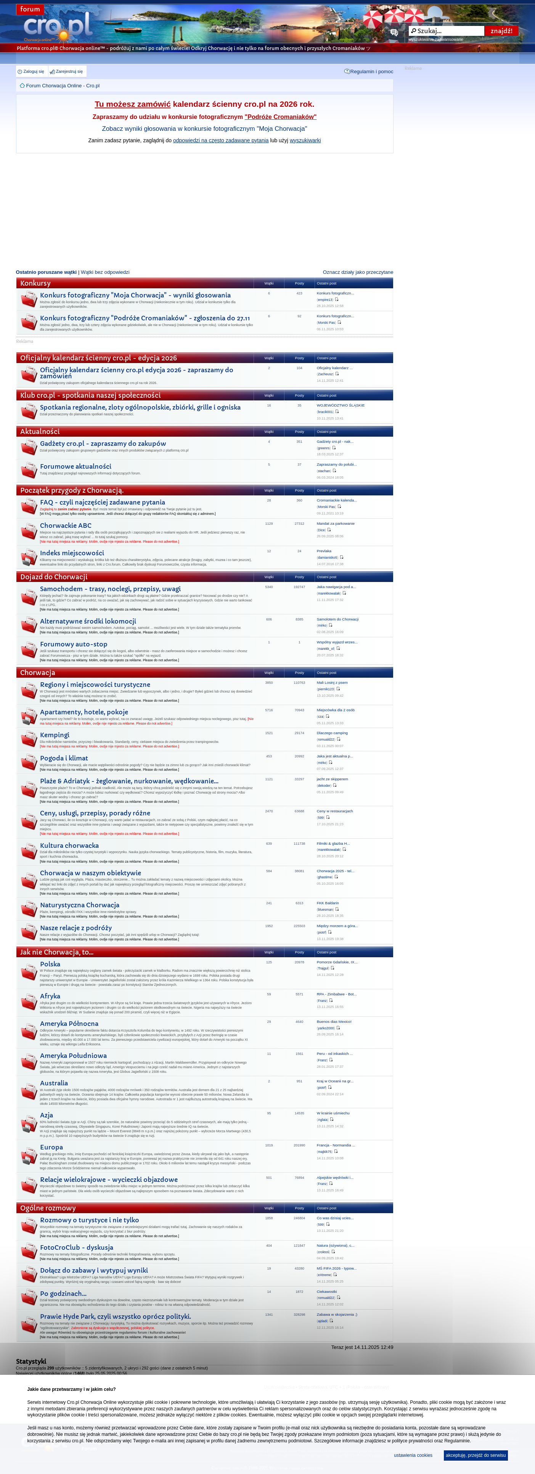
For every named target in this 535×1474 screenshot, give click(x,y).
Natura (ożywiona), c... (336, 1245)
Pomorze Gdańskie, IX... (337, 962)
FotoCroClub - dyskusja (76, 1247)
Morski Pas (326, 323)
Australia (54, 1083)
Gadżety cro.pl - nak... (335, 441)
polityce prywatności (412, 1440)
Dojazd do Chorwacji (54, 577)
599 (321, 818)
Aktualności (40, 432)
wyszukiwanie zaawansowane (436, 39)
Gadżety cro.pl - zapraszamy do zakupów (103, 443)
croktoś (323, 1252)
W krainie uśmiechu (333, 1113)
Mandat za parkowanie (336, 523)
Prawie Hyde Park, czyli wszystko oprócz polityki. (115, 1316)
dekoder (324, 786)
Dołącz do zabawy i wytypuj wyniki (94, 1270)
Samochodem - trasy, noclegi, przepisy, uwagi (110, 589)
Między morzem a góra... (337, 926)
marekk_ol (326, 649)
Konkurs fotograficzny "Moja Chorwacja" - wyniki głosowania (135, 295)
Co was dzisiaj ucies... (335, 1218)
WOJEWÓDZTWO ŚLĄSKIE (341, 405)
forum (30, 9)
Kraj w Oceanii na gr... (335, 1081)
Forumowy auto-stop (74, 644)
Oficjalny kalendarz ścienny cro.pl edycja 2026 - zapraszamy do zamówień (136, 373)
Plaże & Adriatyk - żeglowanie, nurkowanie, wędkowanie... (129, 781)
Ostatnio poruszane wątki (46, 272)
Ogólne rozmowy (48, 1208)
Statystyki (31, 1361)
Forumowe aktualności (75, 466)
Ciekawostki (327, 1291)
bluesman (325, 909)
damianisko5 (327, 557)
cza (320, 717)
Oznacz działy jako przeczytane (358, 272)
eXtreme (324, 1275)
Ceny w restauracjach (335, 811)
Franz (322, 1001)
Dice (321, 530)
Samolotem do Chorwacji (338, 619)
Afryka (50, 996)
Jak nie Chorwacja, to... (56, 952)
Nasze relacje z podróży (76, 928)
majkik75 (325, 1152)
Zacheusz (325, 374)
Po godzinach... (63, 1293)
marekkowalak (329, 593)
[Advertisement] (205, 210)
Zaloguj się (34, 71)
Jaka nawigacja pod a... (336, 587)
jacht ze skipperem (332, 779)
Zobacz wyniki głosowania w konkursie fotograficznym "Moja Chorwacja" (204, 128)
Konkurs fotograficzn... (335, 293)
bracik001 (325, 412)
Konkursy (35, 284)
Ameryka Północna (69, 1023)
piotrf (322, 932)
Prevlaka (324, 551)
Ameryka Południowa (73, 1055)
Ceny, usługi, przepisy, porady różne (95, 813)
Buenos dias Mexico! (334, 1021)
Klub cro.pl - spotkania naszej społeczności (90, 396)
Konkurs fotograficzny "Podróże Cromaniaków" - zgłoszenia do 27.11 (145, 318)
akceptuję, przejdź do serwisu (476, 1455)
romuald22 (326, 739)
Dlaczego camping (332, 733)
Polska (50, 964)
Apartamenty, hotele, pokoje (84, 712)
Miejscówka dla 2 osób (336, 710)
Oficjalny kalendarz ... (335, 368)
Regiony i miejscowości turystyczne (95, 684)
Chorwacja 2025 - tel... (336, 871)
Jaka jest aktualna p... (335, 756)
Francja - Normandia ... (336, 1145)
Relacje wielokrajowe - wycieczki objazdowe (109, 1179)
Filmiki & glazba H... (333, 843)
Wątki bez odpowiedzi (105, 272)
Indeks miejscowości (72, 553)
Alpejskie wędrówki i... (335, 1177)
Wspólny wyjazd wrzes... (337, 642)
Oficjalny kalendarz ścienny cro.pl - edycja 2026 (98, 358)
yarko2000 (326, 1028)
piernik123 (326, 689)
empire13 (325, 300)
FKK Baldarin (328, 903)
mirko (322, 625)
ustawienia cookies (413, 1455)
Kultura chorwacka (69, 845)
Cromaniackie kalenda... (337, 500)
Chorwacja (37, 673)
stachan (324, 471)
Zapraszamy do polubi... (337, 464)
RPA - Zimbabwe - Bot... (337, 994)
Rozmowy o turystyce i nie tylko (89, 1220)
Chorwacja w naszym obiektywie (90, 873)
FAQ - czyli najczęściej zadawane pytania (102, 502)
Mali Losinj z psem (332, 682)
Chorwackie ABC (66, 525)
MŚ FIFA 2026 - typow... (337, 1268)
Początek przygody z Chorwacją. (72, 491)
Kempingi (54, 735)
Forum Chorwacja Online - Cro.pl (63, 85)
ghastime (325, 877)
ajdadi (322, 1321)
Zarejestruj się (69, 71)
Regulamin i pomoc (372, 71)
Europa (51, 1147)
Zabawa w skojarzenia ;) (337, 1314)
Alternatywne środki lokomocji (88, 621)
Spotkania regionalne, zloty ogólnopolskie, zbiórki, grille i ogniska (140, 407)
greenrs (324, 448)
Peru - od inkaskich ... (335, 1053)
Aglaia (323, 1120)
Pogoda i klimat (64, 758)
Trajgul (323, 968)
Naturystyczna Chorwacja (79, 905)
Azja (46, 1115)
